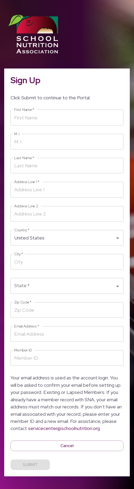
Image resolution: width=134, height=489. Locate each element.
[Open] (118, 238)
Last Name (24, 157)
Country (21, 230)
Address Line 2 (26, 206)
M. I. (17, 133)
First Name (24, 109)
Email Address (26, 326)
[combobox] (63, 237)
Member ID (23, 350)
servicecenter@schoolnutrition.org (64, 428)
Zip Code (23, 302)
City (18, 254)
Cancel (67, 446)
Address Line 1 (26, 181)
